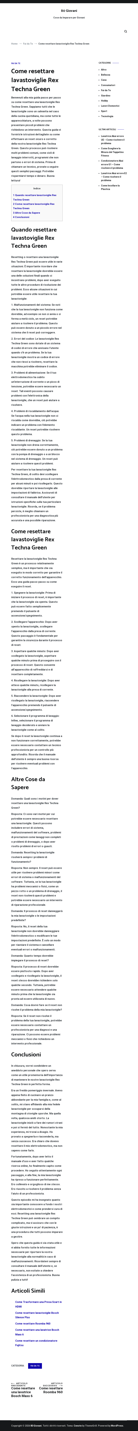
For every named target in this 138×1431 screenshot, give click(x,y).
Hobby (104, 100)
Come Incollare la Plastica (110, 187)
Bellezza (105, 75)
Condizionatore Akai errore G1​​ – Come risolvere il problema (112, 164)
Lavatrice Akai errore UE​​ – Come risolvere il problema (113, 140)
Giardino (105, 95)
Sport (104, 111)
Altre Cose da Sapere (26, 212)
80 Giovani (69, 11)
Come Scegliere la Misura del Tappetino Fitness (112, 152)
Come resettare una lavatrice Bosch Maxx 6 (24, 1390)
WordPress (117, 1425)
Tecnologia (107, 116)
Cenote (78, 1425)
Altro (104, 69)
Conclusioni (21, 217)
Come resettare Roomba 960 (50, 1388)
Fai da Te (15, 63)
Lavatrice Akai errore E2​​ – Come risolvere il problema (114, 177)
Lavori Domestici (110, 106)
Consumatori (108, 85)
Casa (104, 80)
